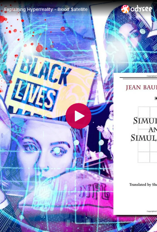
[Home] (137, 9)
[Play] (78, 116)
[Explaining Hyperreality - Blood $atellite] (60, 9)
